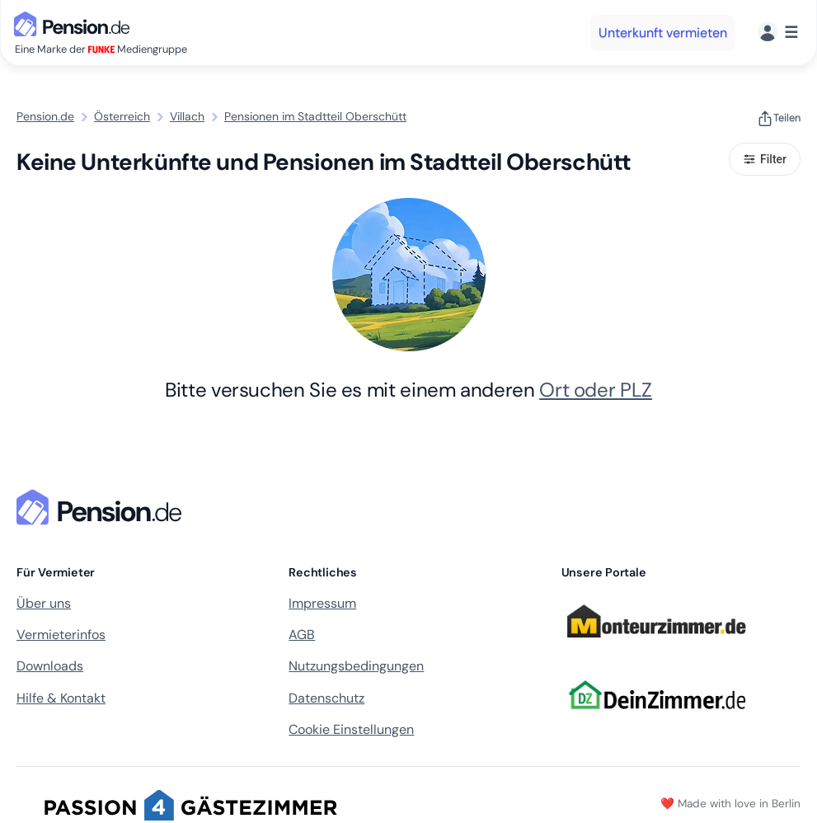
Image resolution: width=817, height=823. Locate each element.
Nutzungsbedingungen (356, 666)
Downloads (49, 666)
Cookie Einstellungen (351, 729)
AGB (302, 634)
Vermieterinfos (61, 634)
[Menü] (778, 33)
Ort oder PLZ (595, 389)
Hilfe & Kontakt (61, 698)
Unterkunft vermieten (663, 32)
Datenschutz (326, 698)
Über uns (43, 603)
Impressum (322, 603)
